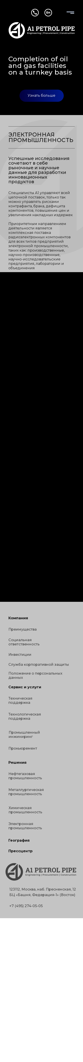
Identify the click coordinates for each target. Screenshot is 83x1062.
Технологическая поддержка (24, 716)
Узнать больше (41, 95)
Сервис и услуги (24, 687)
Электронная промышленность (25, 826)
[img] (70, 12)
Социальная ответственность (24, 642)
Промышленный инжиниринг (24, 734)
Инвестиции (19, 654)
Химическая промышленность (25, 810)
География (19, 840)
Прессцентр (20, 851)
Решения (17, 762)
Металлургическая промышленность (26, 792)
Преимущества (22, 629)
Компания (18, 618)
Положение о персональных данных (35, 675)
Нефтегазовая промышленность (25, 776)
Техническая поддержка (20, 700)
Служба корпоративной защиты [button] (38, 664)
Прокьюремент (22, 748)
